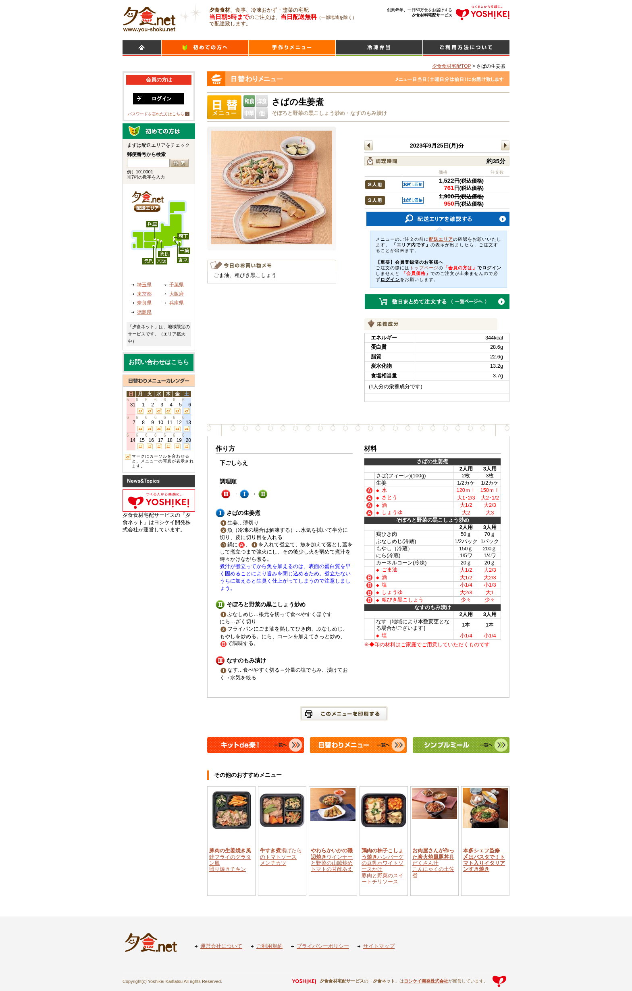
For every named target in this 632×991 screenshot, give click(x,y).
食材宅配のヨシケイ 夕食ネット (149, 18)
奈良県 (144, 303)
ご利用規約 (269, 946)
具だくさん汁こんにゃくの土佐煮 (433, 862)
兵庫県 (176, 303)
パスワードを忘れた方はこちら (156, 114)
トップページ (424, 267)
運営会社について (221, 946)
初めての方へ (205, 48)
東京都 (144, 294)
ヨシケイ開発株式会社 (426, 981)
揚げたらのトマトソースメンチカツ (281, 856)
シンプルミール (379, 48)
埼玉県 (144, 284)
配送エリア (441, 239)
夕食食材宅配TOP (451, 66)
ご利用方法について (466, 48)
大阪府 (176, 294)
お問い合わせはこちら (159, 362)
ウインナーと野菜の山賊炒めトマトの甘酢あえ (332, 859)
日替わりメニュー (292, 48)
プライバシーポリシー (323, 946)
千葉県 (176, 284)
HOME (142, 48)
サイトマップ (379, 946)
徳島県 (144, 312)
